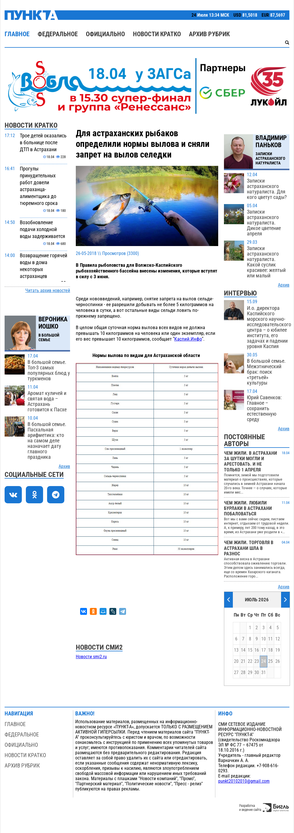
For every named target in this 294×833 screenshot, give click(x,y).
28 (243, 672)
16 (256, 650)
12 (277, 639)
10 (263, 639)
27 (236, 672)
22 (250, 661)
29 (250, 672)
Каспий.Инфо (188, 339)
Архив (64, 466)
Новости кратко (157, 34)
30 (256, 672)
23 (256, 661)
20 (236, 661)
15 (250, 650)
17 (263, 650)
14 (243, 650)
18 (270, 650)
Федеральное (58, 34)
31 (263, 672)
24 (263, 661)
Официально (105, 34)
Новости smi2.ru (91, 656)
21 (243, 661)
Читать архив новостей (47, 290)
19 (277, 650)
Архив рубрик (209, 34)
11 (270, 639)
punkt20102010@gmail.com (244, 781)
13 (236, 650)
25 (270, 661)
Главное (17, 34)
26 (277, 661)
